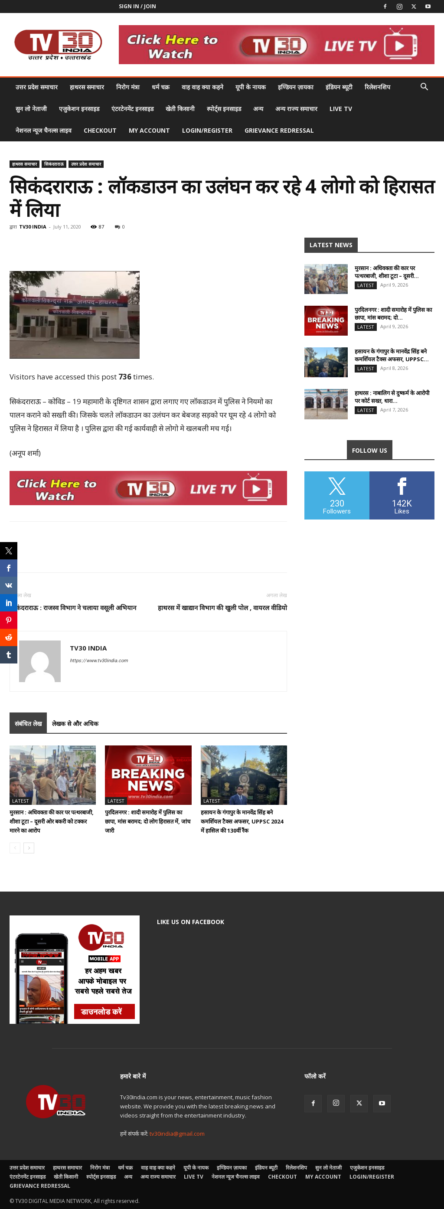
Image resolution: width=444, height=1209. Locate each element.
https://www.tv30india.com (99, 660)
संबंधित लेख (28, 723)
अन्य (258, 109)
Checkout (100, 130)
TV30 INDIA (32, 226)
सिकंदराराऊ (54, 164)
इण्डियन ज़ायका (295, 87)
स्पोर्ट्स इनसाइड (224, 109)
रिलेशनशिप (377, 87)
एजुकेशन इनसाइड (79, 109)
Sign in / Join (137, 6)
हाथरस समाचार (87, 87)
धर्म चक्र (161, 87)
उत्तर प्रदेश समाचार (37, 87)
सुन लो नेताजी (31, 109)
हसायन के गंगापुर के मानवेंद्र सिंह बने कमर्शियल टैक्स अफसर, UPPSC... (392, 355)
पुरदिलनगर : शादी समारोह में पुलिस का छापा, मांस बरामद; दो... (393, 313)
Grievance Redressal (279, 130)
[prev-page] (15, 848)
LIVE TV (341, 109)
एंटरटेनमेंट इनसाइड (132, 109)
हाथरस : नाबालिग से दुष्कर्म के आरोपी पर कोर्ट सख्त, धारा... (392, 397)
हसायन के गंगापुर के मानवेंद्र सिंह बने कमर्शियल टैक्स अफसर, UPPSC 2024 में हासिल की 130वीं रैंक (242, 821)
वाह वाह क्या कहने (202, 87)
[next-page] (28, 848)
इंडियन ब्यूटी (339, 87)
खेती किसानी (180, 109)
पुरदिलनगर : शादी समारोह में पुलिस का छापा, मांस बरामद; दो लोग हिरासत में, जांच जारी (147, 821)
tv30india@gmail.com (177, 1133)
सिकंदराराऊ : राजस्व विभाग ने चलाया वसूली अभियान (73, 607)
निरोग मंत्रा (128, 87)
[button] (424, 88)
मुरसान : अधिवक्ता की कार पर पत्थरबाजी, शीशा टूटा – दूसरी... (387, 272)
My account (149, 130)
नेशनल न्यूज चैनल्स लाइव (44, 130)
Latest (20, 800)
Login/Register (207, 130)
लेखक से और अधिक (75, 723)
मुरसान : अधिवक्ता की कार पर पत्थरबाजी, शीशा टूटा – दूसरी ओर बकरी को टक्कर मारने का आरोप (52, 821)
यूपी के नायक (250, 87)
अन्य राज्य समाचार (296, 109)
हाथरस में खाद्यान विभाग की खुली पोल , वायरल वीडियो (222, 607)
